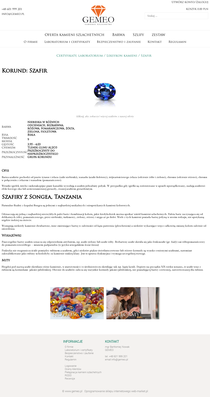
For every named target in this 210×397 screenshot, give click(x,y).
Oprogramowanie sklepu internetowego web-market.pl (116, 391)
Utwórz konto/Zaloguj (190, 2)
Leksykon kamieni (122, 56)
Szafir (147, 56)
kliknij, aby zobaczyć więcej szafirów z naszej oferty (105, 116)
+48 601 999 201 (12, 9)
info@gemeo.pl (13, 14)
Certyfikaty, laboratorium (79, 56)
